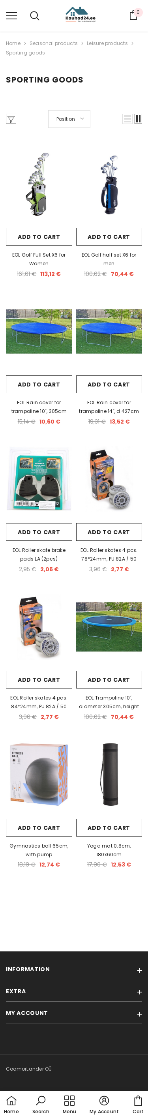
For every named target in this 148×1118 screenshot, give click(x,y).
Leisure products (107, 43)
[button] (127, 119)
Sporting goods (25, 52)
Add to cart (39, 237)
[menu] (11, 15)
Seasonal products (54, 43)
